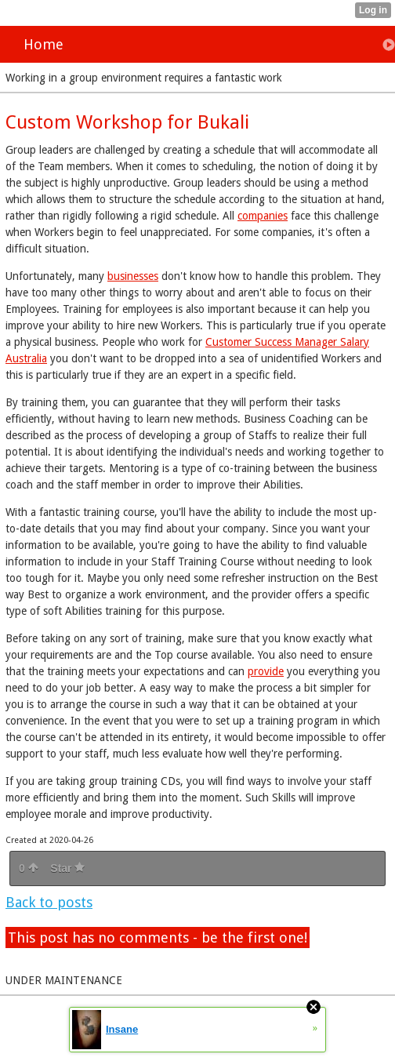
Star (67, 868)
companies (262, 215)
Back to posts (48, 902)
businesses (132, 276)
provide (266, 671)
